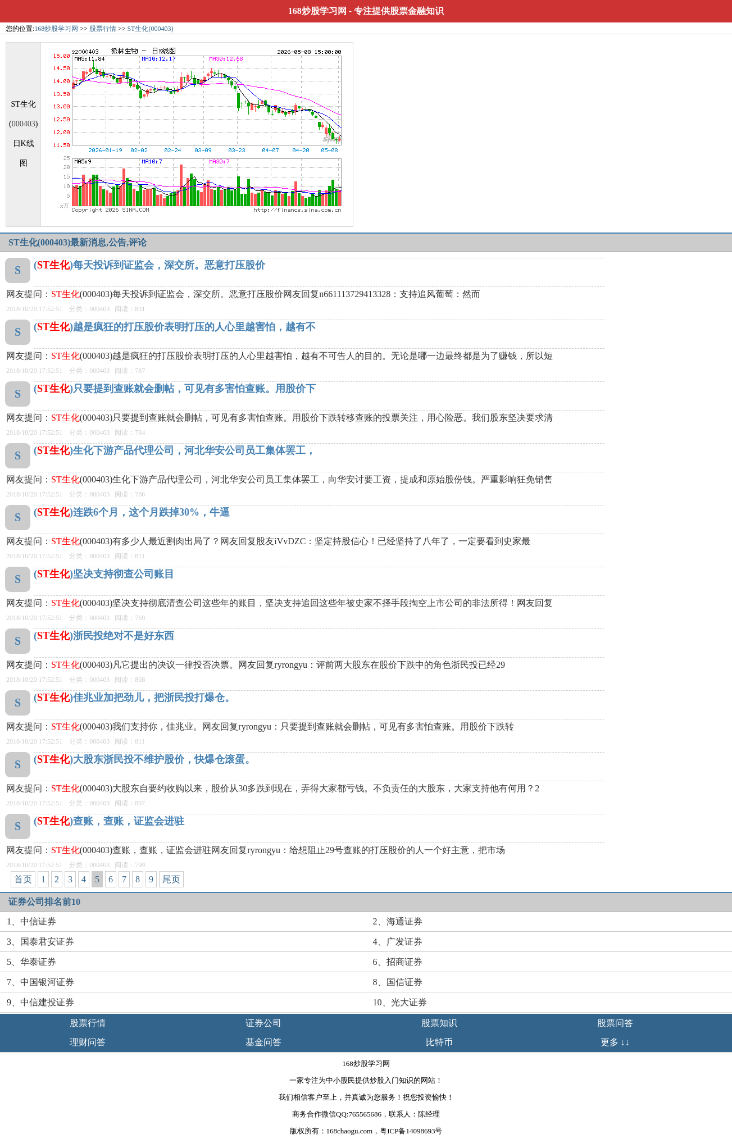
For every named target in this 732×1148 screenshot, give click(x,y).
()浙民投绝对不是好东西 (104, 635)
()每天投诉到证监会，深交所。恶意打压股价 (149, 265)
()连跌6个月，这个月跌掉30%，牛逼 (132, 512)
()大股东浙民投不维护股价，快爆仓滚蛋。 (144, 759)
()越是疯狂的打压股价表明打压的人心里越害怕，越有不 (175, 326)
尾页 (171, 879)
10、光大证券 (400, 1002)
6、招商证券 (397, 962)
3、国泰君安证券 (40, 941)
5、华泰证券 (31, 962)
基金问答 (263, 1042)
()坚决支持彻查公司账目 (104, 574)
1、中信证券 (31, 921)
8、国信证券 (397, 982)
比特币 (439, 1042)
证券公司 (263, 1023)
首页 (23, 879)
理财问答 (88, 1042)
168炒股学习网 (317, 11)
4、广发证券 (397, 941)
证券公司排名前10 (44, 901)
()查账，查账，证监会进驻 (109, 821)
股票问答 (615, 1023)
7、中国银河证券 (40, 982)
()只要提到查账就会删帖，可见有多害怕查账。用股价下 (175, 388)
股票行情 (102, 29)
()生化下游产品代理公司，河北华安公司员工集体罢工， (175, 450)
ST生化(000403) (150, 29)
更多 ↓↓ (615, 1042)
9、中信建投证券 (40, 1002)
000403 (23, 124)
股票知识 (439, 1023)
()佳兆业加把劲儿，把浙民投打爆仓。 (134, 697)
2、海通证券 (397, 921)
